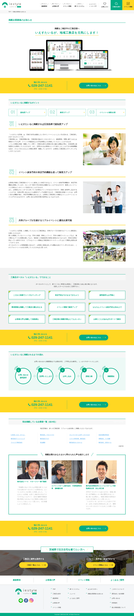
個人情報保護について (119, 607)
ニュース (72, 593)
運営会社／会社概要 (118, 593)
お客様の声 (50, 580)
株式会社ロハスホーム (75, 442)
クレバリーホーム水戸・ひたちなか (79, 435)
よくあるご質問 (93, 6)
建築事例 (17, 580)
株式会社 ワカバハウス (47, 435)
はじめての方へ (93, 4)
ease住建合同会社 (104, 435)
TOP (10, 11)
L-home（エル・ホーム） (18, 435)
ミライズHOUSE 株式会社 (77, 438)
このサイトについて (118, 589)
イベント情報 (84, 580)
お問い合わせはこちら (93, 85)
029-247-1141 (40, 85)
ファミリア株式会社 (16, 442)
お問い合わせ (116, 598)
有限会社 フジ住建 (104, 438)
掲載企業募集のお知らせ (95, 593)
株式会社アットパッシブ (18, 438)
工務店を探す (57, 593)
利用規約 (114, 603)
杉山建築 (42, 442)
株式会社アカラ (44, 438)
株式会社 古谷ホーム (105, 442)
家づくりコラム (74, 589)
